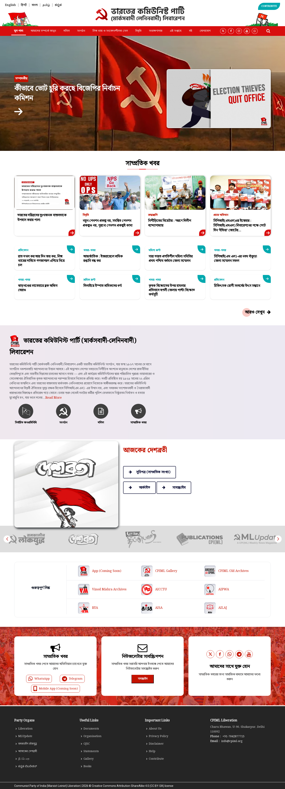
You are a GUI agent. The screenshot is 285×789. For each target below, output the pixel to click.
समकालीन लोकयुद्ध (27, 743)
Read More (53, 417)
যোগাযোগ (205, 31)
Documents (91, 728)
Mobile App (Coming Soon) (55, 688)
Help (152, 751)
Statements (91, 751)
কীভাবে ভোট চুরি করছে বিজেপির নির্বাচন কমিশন (67, 93)
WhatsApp (39, 678)
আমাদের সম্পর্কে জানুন (43, 31)
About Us (155, 728)
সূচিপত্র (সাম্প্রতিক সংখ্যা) (149, 472)
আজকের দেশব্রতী (27, 751)
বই (190, 31)
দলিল (67, 31)
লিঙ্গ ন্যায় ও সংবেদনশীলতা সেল (110, 31)
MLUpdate (25, 736)
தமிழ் (46, 5)
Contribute (156, 758)
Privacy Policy (158, 736)
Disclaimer (156, 743)
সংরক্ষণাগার (155, 31)
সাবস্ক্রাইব (142, 679)
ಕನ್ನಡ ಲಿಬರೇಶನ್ (27, 766)
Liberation (25, 728)
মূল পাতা (18, 31)
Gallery (89, 758)
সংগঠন (81, 31)
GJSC (87, 743)
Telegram (72, 678)
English (10, 5)
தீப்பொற (23, 758)
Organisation (93, 736)
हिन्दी (24, 5)
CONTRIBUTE (269, 6)
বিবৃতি (138, 31)
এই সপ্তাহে (175, 31)
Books (87, 766)
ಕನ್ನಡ (58, 5)
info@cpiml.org (231, 741)
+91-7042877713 (233, 736)
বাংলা (35, 5)
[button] (278, 539)
